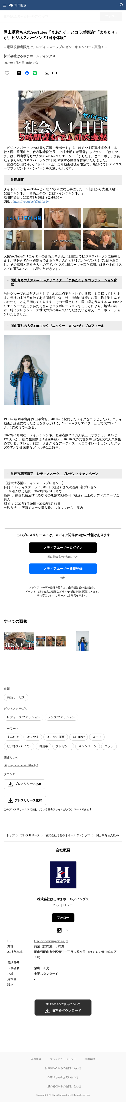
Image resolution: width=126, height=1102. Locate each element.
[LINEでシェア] (34, 73)
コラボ (108, 746)
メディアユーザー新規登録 (63, 568)
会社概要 (36, 1059)
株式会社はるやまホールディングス (68, 835)
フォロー (63, 917)
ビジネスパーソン (19, 746)
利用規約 (90, 1059)
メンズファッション (61, 717)
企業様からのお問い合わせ (63, 1077)
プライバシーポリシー (63, 1059)
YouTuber (78, 737)
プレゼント (63, 746)
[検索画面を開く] (121, 5)
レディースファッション (23, 717)
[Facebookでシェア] (27, 73)
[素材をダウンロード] (46, 73)
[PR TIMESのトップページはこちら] (17, 5)
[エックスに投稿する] (19, 73)
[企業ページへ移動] (63, 876)
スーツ (96, 737)
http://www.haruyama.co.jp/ (51, 941)
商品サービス (16, 697)
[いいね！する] (7, 73)
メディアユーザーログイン (63, 547)
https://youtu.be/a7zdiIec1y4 (31, 201)
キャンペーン (88, 746)
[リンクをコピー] (54, 73)
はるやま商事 (56, 737)
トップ (10, 835)
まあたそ (13, 737)
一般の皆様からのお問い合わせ (63, 1086)
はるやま (33, 737)
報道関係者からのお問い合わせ (63, 1068)
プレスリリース (30, 835)
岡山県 (43, 746)
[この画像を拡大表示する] (19, 641)
